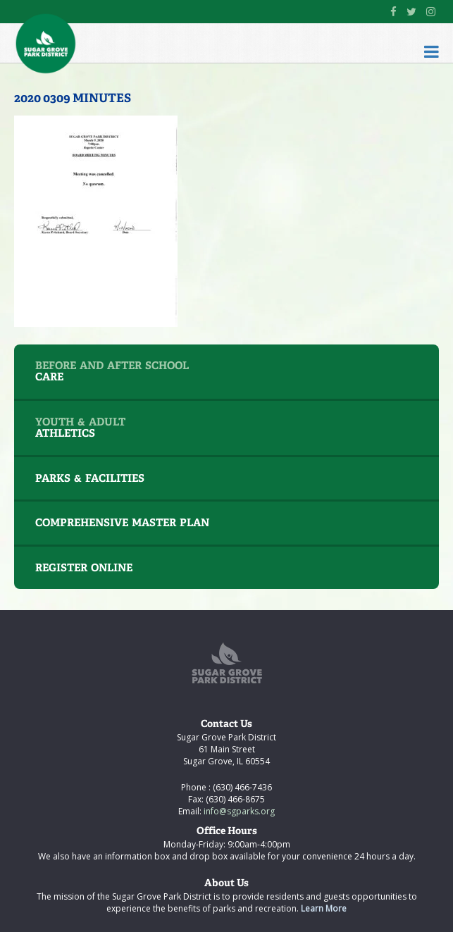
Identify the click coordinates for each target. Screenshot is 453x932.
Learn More (324, 908)
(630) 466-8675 (234, 799)
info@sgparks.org (238, 811)
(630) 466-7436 (241, 787)
